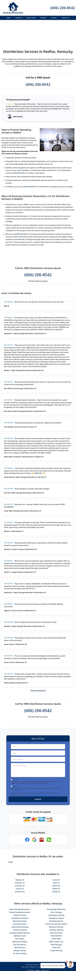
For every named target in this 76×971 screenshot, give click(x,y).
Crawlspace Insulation (19, 897)
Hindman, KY (20, 861)
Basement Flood (56, 911)
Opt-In (15, 765)
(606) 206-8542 (62, 8)
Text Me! (15, 758)
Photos (53, 18)
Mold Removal (19, 926)
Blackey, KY (20, 858)
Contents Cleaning (20, 908)
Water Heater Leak (56, 920)
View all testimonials (38, 669)
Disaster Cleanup (19, 894)
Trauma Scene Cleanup (19, 905)
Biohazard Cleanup (56, 905)
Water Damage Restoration (20, 888)
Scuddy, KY (56, 870)
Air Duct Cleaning (19, 932)
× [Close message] (63, 964)
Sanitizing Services (56, 900)
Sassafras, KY (20, 870)
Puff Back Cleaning (56, 908)
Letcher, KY (56, 864)
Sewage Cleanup (20, 929)
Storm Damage (56, 891)
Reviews (43, 18)
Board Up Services (20, 900)
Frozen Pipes (56, 917)
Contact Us (65, 18)
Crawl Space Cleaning (56, 894)
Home (8, 18)
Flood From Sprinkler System (56, 903)
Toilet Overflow (56, 914)
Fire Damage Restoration (56, 888)
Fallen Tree (56, 926)
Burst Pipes (20, 917)
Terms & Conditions (43, 773)
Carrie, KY (56, 858)
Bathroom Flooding (19, 920)
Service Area (31, 18)
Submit (38, 777)
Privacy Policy (31, 773)
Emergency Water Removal (20, 911)
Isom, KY (56, 861)
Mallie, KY (56, 867)
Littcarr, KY (20, 867)
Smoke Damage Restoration (19, 891)
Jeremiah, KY (20, 864)
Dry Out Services (20, 923)
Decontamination (19, 903)
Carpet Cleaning (56, 929)
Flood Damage (56, 923)
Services (19, 18)
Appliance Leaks (20, 914)
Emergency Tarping (56, 897)
